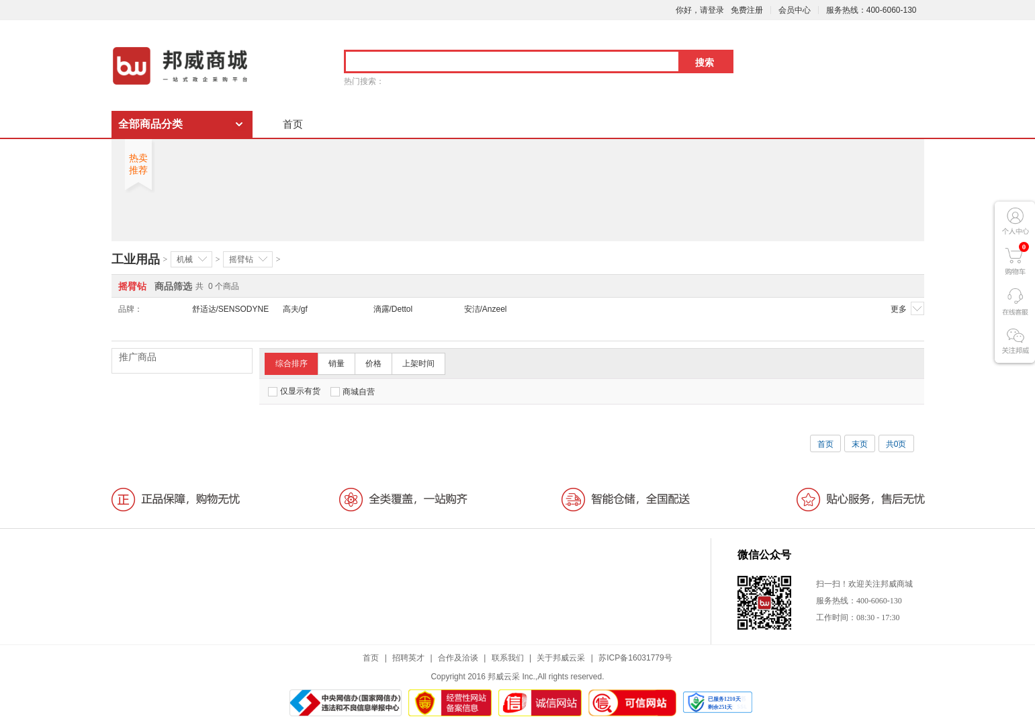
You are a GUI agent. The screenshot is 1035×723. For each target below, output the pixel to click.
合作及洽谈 (458, 658)
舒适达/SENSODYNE (230, 309)
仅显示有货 (294, 391)
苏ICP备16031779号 (635, 658)
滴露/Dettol (393, 309)
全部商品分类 (150, 124)
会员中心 (794, 10)
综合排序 (291, 363)
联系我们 (508, 658)
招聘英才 (408, 658)
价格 (373, 363)
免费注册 (747, 10)
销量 (336, 363)
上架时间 (418, 363)
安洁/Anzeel (485, 309)
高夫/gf (295, 309)
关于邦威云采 (561, 658)
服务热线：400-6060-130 (871, 10)
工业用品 (135, 259)
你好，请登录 (700, 10)
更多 (907, 308)
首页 (293, 124)
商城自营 (352, 391)
